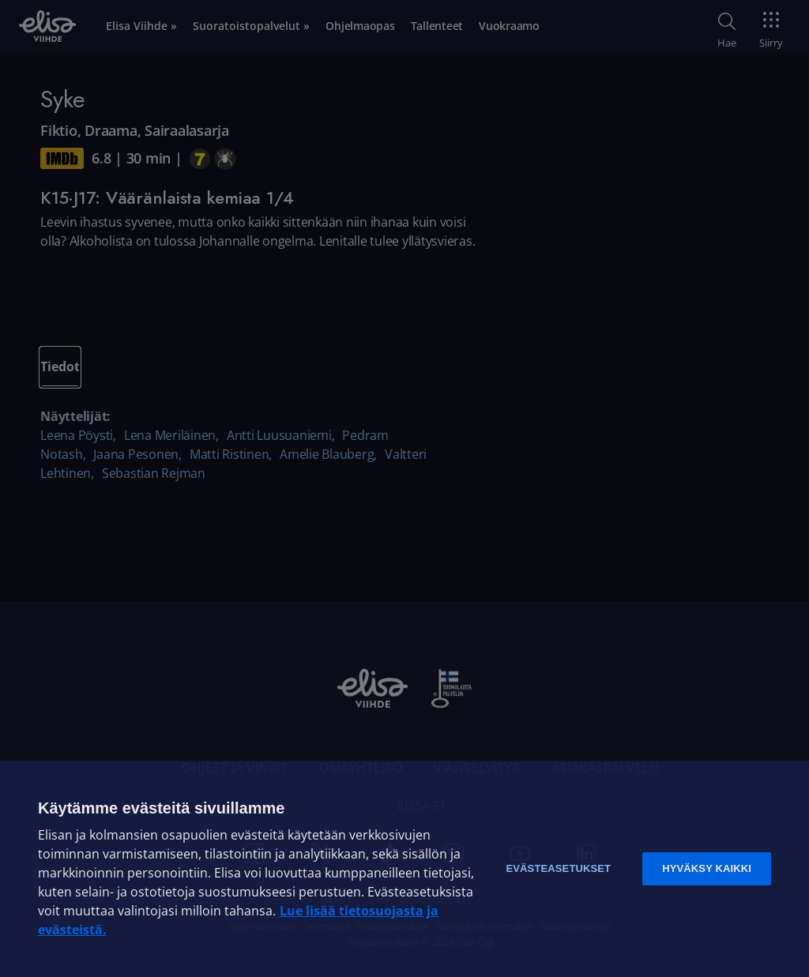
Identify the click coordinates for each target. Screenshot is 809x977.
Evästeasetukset (558, 868)
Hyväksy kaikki (706, 868)
